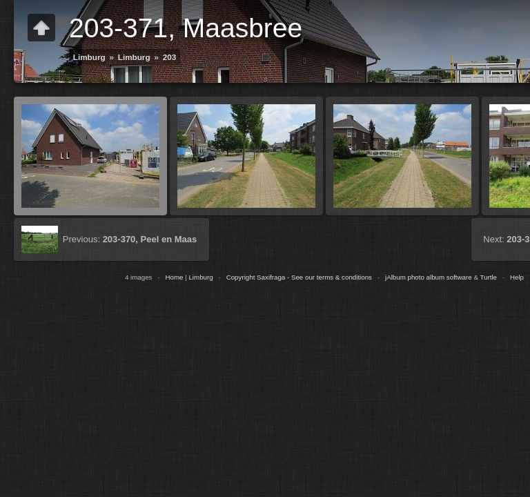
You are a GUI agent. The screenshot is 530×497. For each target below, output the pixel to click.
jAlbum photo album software (428, 277)
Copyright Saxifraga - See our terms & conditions (299, 277)
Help (517, 277)
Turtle (488, 277)
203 (170, 56)
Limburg (89, 56)
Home (174, 277)
